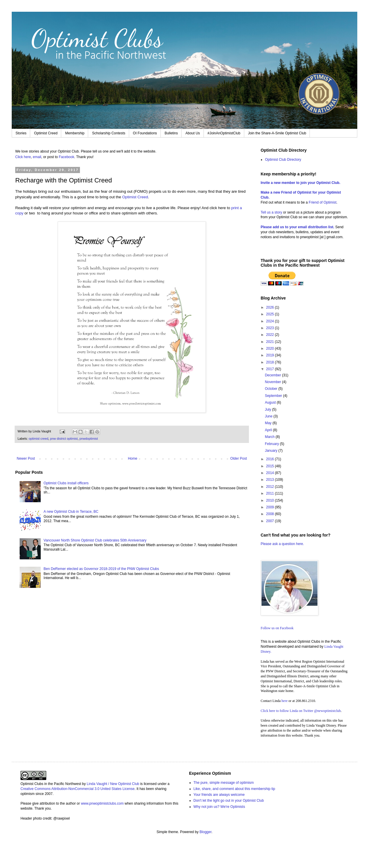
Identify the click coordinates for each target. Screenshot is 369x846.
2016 (270, 459)
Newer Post (26, 458)
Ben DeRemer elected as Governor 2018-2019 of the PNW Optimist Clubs (101, 569)
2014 (270, 473)
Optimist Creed (45, 133)
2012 (270, 487)
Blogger (205, 832)
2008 (270, 514)
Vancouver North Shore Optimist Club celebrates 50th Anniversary (95, 540)
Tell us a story (272, 212)
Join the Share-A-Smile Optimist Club (277, 133)
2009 (270, 507)
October (271, 389)
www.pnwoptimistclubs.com (102, 803)
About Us (192, 133)
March (270, 437)
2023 (270, 328)
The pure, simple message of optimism (224, 783)
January (271, 451)
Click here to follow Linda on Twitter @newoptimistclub (301, 711)
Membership (74, 133)
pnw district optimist (64, 438)
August (271, 402)
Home (132, 458)
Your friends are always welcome (219, 795)
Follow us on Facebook (277, 628)
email (37, 157)
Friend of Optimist (322, 202)
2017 (270, 369)
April (269, 430)
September (274, 396)
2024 (270, 321)
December (273, 375)
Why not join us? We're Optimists (219, 807)
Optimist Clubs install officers (66, 483)
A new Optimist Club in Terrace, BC (71, 512)
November (273, 382)
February (272, 444)
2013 (270, 480)
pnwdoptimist (88, 438)
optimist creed (38, 438)
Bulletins (171, 133)
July (268, 409)
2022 (270, 335)
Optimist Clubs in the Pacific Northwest (50, 784)
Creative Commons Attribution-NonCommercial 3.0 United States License (77, 789)
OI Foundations (145, 133)
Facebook (66, 157)
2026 (270, 307)
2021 (270, 342)
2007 (270, 521)
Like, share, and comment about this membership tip (234, 789)
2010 (270, 500)
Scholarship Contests (108, 133)
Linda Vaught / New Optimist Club (113, 784)
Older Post (238, 458)
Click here (23, 157)
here (284, 701)
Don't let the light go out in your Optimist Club (229, 800)
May (268, 423)
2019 (270, 355)
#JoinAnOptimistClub (224, 133)
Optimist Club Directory (283, 160)
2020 (270, 348)
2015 (270, 466)
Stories (21, 133)
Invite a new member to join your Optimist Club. (300, 183)
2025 (270, 314)
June (269, 416)
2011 (270, 493)
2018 (270, 362)
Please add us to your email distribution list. (297, 227)
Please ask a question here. (282, 544)
